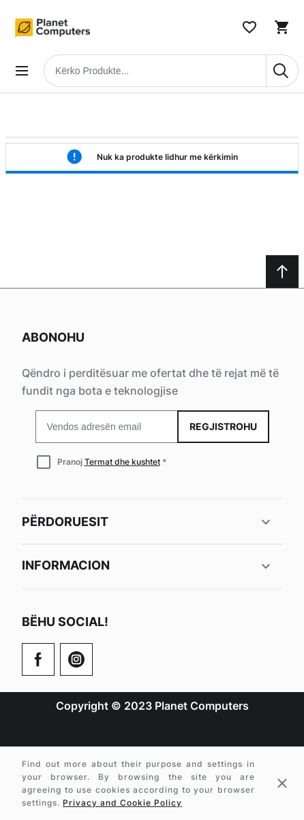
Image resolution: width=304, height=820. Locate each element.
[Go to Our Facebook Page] (38, 659)
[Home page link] (53, 27)
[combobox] (171, 70)
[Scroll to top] (282, 271)
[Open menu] (21, 70)
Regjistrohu (223, 426)
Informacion (148, 566)
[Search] (282, 70)
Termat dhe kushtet (122, 462)
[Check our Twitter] (76, 659)
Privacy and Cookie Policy (122, 803)
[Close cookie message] (282, 783)
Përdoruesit (148, 522)
